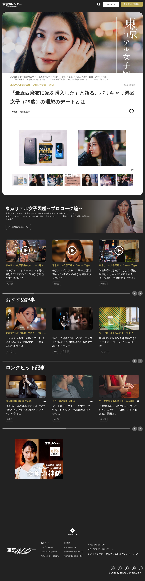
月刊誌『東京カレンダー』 (97, 545)
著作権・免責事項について (73, 551)
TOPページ (45, 543)
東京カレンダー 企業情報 (50, 556)
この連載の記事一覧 (18, 227)
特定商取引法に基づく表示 (73, 556)
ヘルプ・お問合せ (47, 547)
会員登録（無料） (131, 4)
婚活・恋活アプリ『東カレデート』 (100, 549)
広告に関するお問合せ (49, 551)
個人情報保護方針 (70, 547)
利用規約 (67, 543)
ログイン (111, 4)
